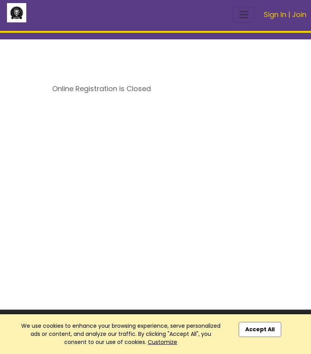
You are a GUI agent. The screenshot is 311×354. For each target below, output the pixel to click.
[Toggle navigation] (244, 14)
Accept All (260, 329)
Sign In (275, 14)
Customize (162, 342)
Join (299, 14)
